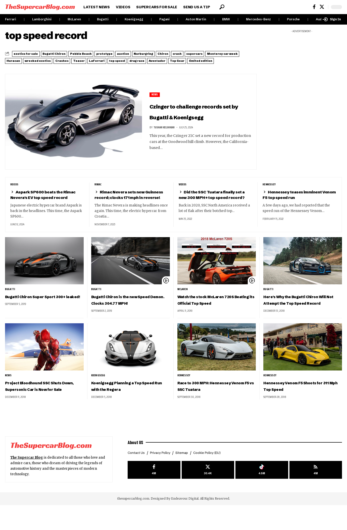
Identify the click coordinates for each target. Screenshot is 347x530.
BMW (226, 19)
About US (136, 466)
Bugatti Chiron (70, 53)
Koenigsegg (134, 19)
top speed (241, 60)
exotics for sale (31, 53)
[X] (321, 7)
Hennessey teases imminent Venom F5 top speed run (296, 199)
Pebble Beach (106, 53)
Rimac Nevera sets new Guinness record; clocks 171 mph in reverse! (130, 202)
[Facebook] (314, 7)
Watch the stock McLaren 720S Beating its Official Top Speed (214, 314)
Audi (319, 19)
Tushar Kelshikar (165, 137)
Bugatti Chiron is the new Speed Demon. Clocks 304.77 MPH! (130, 314)
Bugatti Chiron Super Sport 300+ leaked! (40, 310)
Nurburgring (195, 53)
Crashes (162, 60)
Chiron (223, 53)
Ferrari (10, 19)
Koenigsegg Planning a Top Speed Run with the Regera (127, 404)
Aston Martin (196, 19)
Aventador (47, 66)
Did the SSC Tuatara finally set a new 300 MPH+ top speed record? (215, 202)
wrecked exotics (128, 60)
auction (165, 53)
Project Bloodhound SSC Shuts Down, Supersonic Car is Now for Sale (43, 407)
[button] (221, 7)
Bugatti (103, 19)
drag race (18, 66)
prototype (139, 53)
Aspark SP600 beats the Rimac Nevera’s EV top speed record (46, 199)
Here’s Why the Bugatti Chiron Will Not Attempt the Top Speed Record (299, 314)
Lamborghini (42, 19)
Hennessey (270, 189)
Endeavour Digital (185, 523)
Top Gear (76, 66)
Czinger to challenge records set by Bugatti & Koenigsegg (200, 115)
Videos (14, 189)
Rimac (98, 189)
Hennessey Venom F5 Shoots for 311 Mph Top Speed (301, 404)
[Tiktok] (261, 495)
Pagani (164, 19)
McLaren (74, 19)
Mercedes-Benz (258, 19)
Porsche (293, 19)
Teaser (186, 60)
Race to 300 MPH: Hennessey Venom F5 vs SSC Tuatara (216, 404)
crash (245, 53)
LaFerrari (212, 60)
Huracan (94, 60)
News (155, 94)
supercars (19, 60)
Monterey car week (58, 60)
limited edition (108, 66)
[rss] (315, 495)
